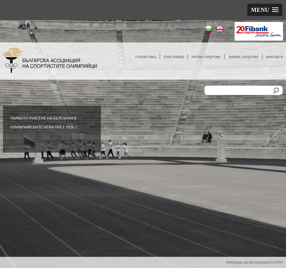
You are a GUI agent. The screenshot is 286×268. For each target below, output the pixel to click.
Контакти (274, 56)
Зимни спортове (243, 56)
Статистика (145, 56)
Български (209, 30)
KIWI (278, 262)
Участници (174, 56)
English (220, 30)
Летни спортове (205, 56)
